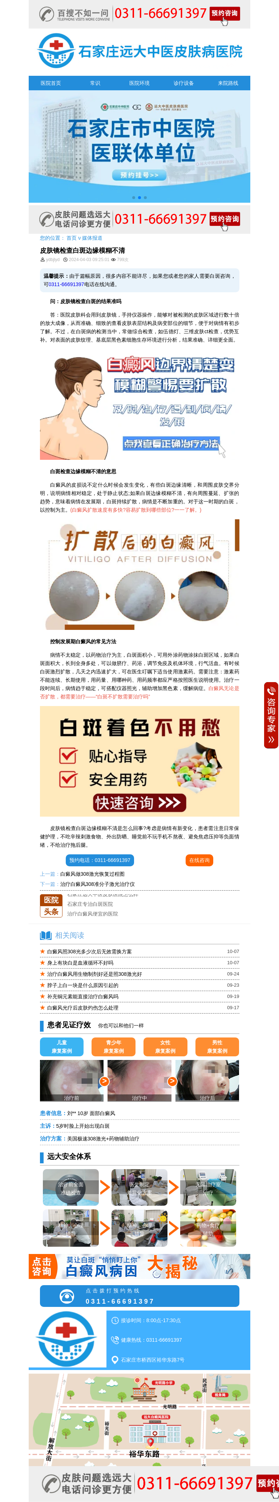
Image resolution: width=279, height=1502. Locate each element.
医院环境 (139, 83)
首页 (71, 238)
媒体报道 (92, 238)
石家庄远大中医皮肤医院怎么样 (102, 894)
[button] (133, 197)
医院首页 (51, 83)
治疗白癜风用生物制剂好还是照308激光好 (94, 974)
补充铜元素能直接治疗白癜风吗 (82, 996)
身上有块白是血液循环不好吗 (80, 963)
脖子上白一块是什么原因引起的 (82, 985)
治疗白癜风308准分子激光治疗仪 (97, 884)
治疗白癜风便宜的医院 (92, 914)
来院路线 (228, 83)
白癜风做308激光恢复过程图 (92, 874)
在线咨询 (199, 860)
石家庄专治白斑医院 (90, 904)
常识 (95, 83)
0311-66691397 (66, 284)
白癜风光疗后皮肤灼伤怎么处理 (82, 1008)
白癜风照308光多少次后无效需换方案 (89, 951)
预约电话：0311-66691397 (99, 860)
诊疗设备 (184, 83)
